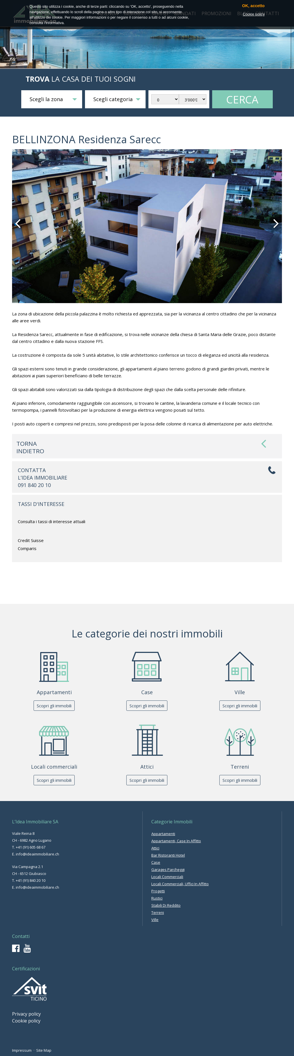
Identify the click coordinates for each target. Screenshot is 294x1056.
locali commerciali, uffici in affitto (180, 883)
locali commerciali (167, 876)
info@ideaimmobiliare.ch (37, 854)
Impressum (22, 1050)
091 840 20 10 (34, 485)
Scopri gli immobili (54, 705)
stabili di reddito (166, 905)
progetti (158, 891)
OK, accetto (253, 6)
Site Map (43, 1050)
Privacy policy (26, 1014)
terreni (157, 912)
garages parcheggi (168, 869)
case (155, 862)
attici (155, 848)
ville (154, 919)
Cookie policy (26, 1021)
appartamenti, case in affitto (176, 840)
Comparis (27, 548)
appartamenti (163, 833)
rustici (157, 898)
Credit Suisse (31, 540)
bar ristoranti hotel (168, 855)
